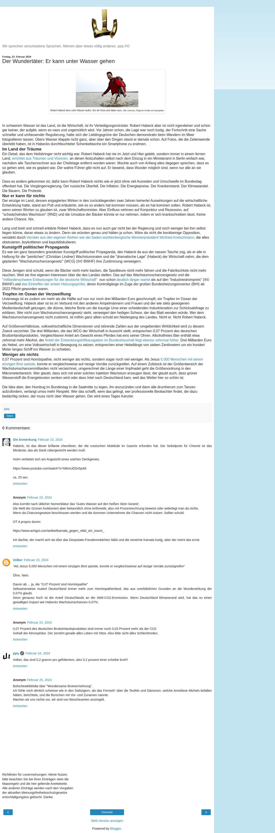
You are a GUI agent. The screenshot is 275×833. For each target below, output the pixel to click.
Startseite (107, 812)
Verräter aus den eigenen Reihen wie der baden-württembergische (111, 237)
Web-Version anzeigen (107, 821)
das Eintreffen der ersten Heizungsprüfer (53, 284)
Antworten (20, 483)
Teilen (9, 416)
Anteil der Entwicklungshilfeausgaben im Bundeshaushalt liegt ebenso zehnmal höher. (112, 340)
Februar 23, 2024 (50, 439)
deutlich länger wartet (134, 280)
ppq (16, 653)
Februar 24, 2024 (37, 653)
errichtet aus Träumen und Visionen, (40, 158)
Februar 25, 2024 (39, 680)
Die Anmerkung (25, 439)
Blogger (115, 828)
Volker (18, 560)
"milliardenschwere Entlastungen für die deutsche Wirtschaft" (50, 280)
